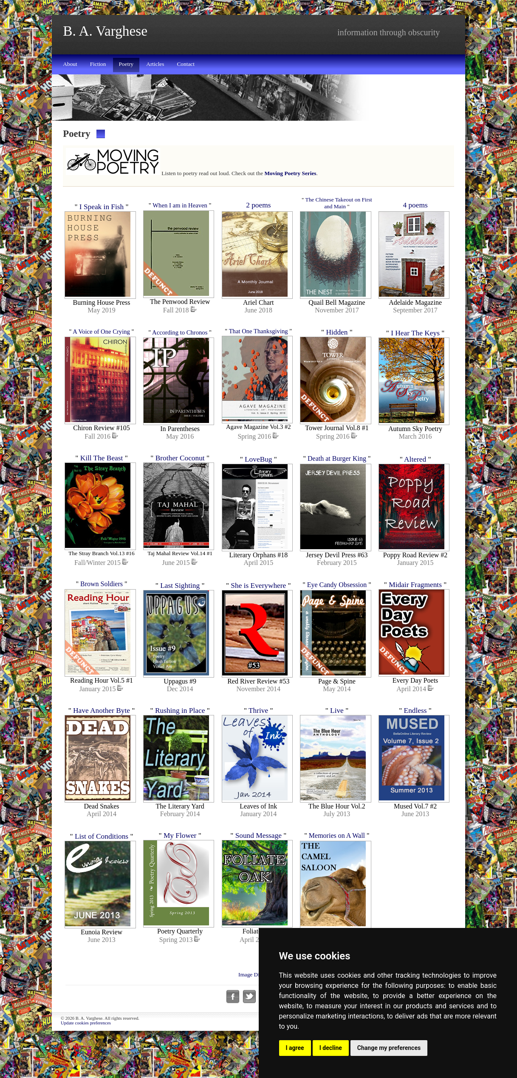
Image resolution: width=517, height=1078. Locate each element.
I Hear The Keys (415, 339)
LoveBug (258, 470)
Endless (415, 732)
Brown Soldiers (101, 600)
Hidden (336, 338)
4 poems (415, 205)
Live (337, 732)
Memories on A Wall (337, 862)
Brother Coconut (180, 469)
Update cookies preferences (86, 1055)
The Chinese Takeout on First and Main (338, 203)
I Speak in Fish (101, 207)
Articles (155, 64)
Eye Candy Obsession (337, 600)
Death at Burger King (337, 469)
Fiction (98, 64)
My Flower (180, 862)
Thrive (258, 732)
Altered (415, 470)
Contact (185, 64)
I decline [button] (330, 1047)
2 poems (258, 205)
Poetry (126, 64)
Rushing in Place (180, 732)
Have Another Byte (101, 732)
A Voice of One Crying (101, 337)
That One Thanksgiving (258, 336)
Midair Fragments (415, 601)
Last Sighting (180, 602)
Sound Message (258, 862)
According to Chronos (179, 338)
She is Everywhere (258, 602)
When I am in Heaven (180, 205)
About (70, 64)
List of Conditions (101, 863)
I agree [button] (295, 1047)
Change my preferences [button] (389, 1047)
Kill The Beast (101, 469)
